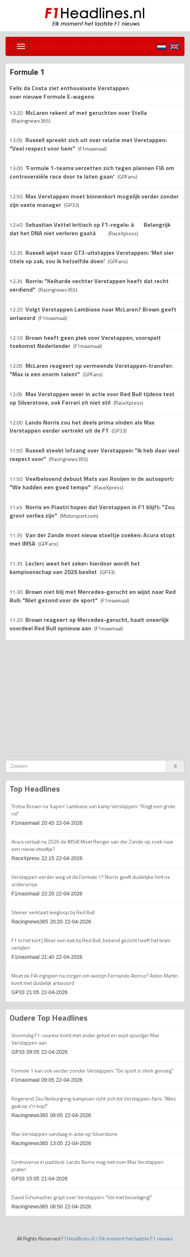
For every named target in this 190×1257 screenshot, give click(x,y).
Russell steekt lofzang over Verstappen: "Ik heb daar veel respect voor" (94, 454)
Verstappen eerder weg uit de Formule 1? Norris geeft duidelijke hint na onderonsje (90, 880)
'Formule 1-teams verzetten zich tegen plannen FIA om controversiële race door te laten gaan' (92, 172)
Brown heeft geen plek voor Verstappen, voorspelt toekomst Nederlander (85, 342)
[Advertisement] (67, 699)
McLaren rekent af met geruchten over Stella (86, 112)
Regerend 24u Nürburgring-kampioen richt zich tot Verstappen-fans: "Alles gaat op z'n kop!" (93, 1102)
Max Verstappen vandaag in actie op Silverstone (64, 1134)
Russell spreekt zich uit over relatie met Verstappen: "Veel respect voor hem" (88, 144)
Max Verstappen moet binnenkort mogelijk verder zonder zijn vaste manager (94, 200)
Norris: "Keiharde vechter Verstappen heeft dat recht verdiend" (89, 285)
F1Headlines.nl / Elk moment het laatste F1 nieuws (117, 1238)
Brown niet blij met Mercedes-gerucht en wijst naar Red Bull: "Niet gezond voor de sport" (93, 596)
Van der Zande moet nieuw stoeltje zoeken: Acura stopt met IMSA (92, 539)
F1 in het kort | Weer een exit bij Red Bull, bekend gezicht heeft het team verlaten (90, 943)
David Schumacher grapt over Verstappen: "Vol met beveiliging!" (81, 1197)
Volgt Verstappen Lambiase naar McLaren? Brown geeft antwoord (93, 313)
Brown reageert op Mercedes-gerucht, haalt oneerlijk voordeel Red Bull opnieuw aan (89, 624)
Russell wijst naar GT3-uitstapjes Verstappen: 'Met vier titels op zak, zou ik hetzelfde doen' (92, 256)
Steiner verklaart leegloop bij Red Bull (53, 912)
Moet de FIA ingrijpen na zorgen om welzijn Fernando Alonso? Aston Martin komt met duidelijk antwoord (94, 979)
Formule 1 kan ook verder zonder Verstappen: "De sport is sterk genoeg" (92, 1070)
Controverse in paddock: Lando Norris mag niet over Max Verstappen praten (87, 1165)
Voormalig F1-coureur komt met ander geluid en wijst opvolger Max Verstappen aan (85, 1038)
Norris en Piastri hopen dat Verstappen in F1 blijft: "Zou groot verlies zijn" (92, 511)
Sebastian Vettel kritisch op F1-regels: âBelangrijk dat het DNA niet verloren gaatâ (90, 228)
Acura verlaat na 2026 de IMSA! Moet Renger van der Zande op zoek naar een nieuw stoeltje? (92, 845)
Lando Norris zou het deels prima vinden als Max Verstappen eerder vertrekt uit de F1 (82, 426)
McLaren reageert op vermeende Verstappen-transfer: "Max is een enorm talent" (91, 369)
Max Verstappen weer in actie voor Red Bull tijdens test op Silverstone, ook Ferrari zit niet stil (92, 398)
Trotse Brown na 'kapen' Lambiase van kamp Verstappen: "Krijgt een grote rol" (93, 809)
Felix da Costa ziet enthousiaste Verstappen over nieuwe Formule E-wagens (69, 92)
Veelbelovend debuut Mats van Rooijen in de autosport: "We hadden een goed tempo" (92, 483)
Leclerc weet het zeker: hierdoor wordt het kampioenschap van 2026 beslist (75, 567)
